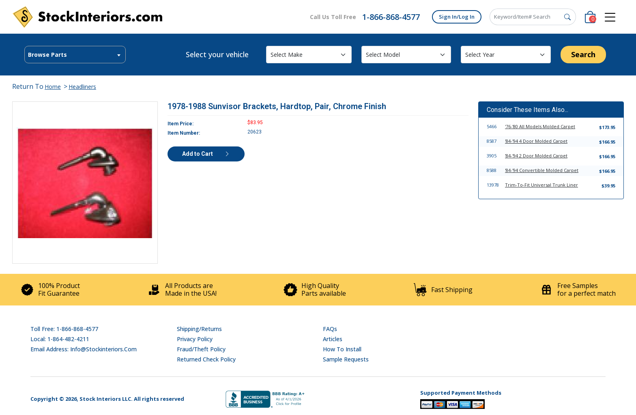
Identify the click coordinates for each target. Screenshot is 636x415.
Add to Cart (206, 154)
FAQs (330, 329)
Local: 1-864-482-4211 (59, 339)
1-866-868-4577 (391, 16)
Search (583, 54)
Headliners (82, 86)
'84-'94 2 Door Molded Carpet (536, 156)
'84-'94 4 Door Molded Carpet (536, 141)
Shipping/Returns (199, 329)
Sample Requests (346, 359)
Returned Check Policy (206, 359)
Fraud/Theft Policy (201, 349)
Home (53, 86)
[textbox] (75, 54)
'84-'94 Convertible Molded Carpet (541, 170)
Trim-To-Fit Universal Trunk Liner (541, 185)
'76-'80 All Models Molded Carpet (540, 126)
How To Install (342, 349)
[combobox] (75, 54)
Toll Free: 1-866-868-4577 (64, 329)
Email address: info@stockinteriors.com (83, 349)
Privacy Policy (195, 339)
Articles (332, 339)
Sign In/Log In (457, 16)
